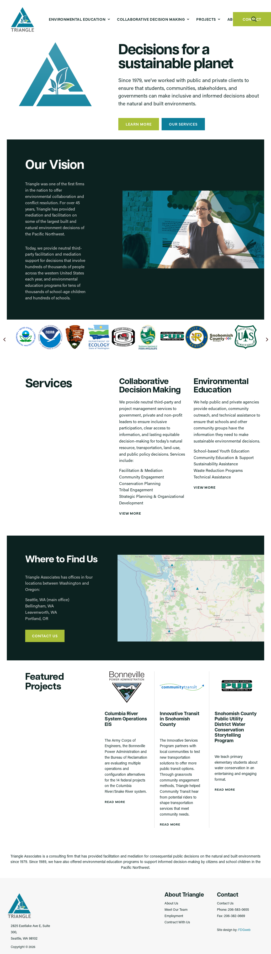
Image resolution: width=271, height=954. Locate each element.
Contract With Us (177, 921)
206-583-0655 (238, 909)
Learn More (139, 123)
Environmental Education (77, 19)
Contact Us (45, 635)
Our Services (183, 123)
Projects (206, 19)
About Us (171, 903)
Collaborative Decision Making (151, 19)
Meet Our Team (176, 909)
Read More (115, 801)
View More (130, 512)
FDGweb (244, 929)
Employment (173, 915)
